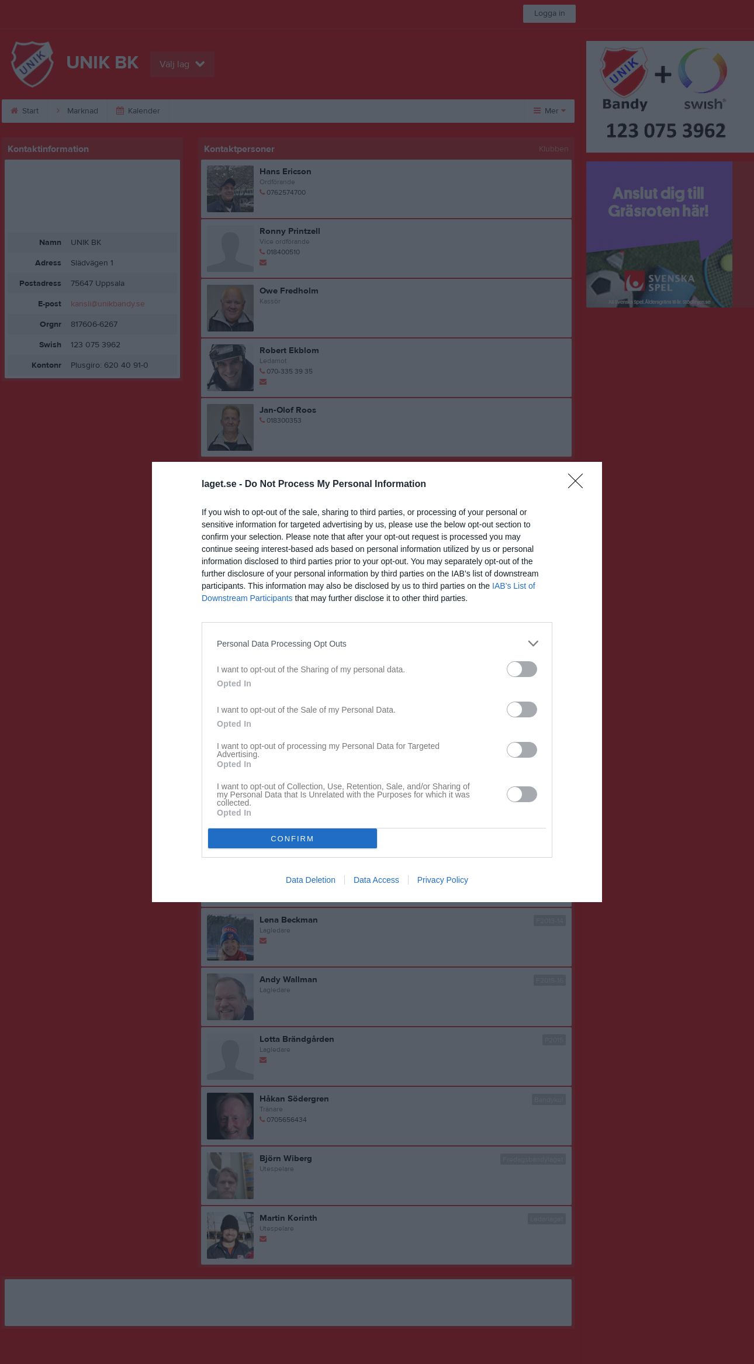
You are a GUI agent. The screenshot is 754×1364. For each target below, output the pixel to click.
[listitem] (377, 643)
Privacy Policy (442, 880)
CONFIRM (292, 838)
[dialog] (377, 682)
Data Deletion (311, 880)
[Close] (579, 485)
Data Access (376, 880)
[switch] (522, 669)
